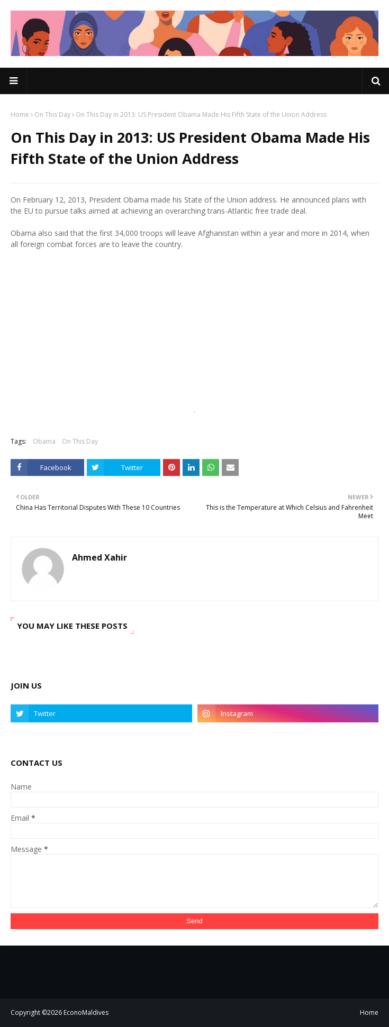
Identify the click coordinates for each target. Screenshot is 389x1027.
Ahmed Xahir (99, 557)
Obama (44, 441)
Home (20, 114)
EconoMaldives (86, 1012)
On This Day (52, 114)
